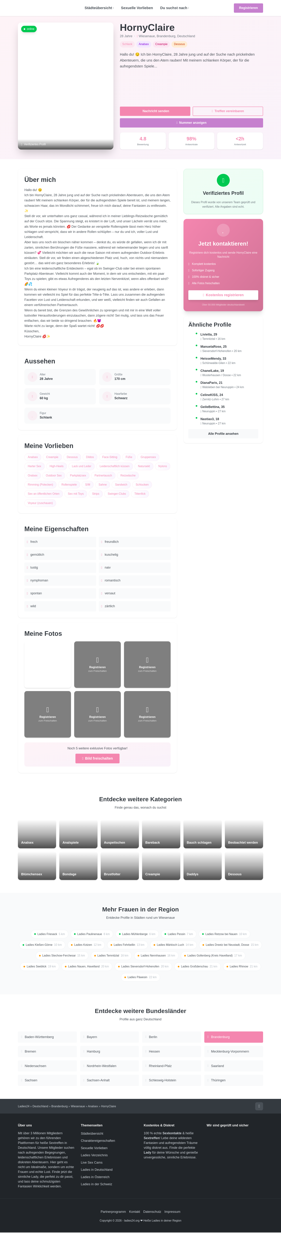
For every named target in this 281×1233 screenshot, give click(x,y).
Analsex (33, 457)
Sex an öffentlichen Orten (43, 493)
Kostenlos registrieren (223, 295)
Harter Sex (34, 466)
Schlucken (142, 484)
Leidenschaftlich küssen (115, 466)
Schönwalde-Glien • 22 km (218, 363)
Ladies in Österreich (95, 1177)
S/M (88, 484)
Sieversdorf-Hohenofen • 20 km (222, 351)
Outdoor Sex (71, 475)
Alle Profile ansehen (223, 434)
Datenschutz (152, 1212)
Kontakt (134, 1212)
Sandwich (121, 484)
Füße (129, 457)
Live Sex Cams (92, 1163)
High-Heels (57, 466)
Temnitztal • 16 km (213, 339)
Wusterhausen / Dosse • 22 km (221, 375)
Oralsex (49, 475)
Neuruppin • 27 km (214, 411)
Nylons (32, 475)
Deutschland (186, 36)
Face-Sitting (110, 457)
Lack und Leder (82, 466)
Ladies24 (23, 1106)
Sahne (103, 484)
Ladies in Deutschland (97, 1170)
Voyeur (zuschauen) (40, 503)
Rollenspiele (69, 484)
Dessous (72, 457)
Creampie (52, 457)
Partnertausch (120, 475)
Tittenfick (140, 493)
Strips (95, 493)
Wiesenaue (147, 36)
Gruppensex (148, 457)
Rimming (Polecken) (40, 484)
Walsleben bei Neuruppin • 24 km (223, 387)
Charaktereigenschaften (98, 1141)
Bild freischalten (97, 759)
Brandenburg (166, 36)
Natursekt (144, 466)
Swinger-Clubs (117, 493)
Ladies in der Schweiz (96, 1185)
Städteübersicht (92, 1134)
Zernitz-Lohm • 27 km (215, 399)
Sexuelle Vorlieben (137, 8)
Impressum (172, 1212)
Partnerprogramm (113, 1212)
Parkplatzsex (95, 475)
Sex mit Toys (76, 493)
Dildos (90, 457)
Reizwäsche (145, 475)
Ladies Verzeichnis (94, 1156)
